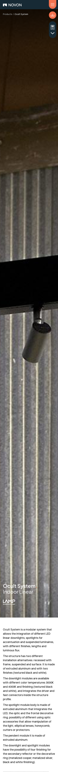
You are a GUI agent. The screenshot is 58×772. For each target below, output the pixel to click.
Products (7, 14)
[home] (12, 4)
